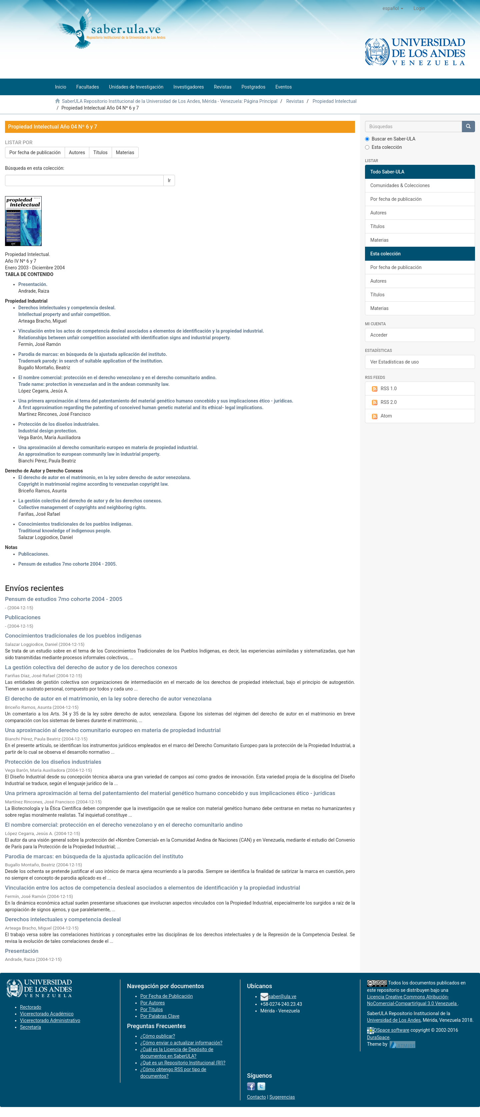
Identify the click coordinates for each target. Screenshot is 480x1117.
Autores (77, 152)
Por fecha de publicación (35, 152)
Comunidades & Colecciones (400, 185)
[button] (393, 8)
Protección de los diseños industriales (53, 761)
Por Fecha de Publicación (166, 996)
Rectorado (30, 1007)
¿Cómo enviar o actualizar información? (181, 1042)
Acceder (378, 335)
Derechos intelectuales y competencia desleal (63, 919)
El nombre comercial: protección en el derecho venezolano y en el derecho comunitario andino (124, 824)
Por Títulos (151, 1009)
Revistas (295, 101)
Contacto (256, 1097)
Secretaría (30, 1027)
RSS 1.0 (383, 389)
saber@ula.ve (282, 996)
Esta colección (383, 147)
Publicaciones (23, 617)
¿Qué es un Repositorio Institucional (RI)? (182, 1062)
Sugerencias (282, 1097)
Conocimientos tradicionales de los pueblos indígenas (73, 635)
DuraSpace (378, 1037)
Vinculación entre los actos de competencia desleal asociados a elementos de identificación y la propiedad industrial (152, 887)
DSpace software (391, 1030)
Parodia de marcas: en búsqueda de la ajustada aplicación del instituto (94, 856)
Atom (381, 416)
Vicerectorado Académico (47, 1013)
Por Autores (152, 1002)
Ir (169, 180)
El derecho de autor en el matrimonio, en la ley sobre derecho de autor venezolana (108, 698)
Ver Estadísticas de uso (394, 362)
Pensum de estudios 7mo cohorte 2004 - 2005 (63, 599)
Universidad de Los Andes (394, 1020)
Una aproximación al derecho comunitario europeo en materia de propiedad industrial (113, 730)
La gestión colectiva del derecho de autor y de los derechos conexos (91, 667)
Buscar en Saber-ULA (390, 138)
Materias (125, 152)
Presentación (21, 951)
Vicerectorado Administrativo (50, 1020)
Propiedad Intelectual (335, 101)
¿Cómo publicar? (157, 1036)
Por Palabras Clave (159, 1016)
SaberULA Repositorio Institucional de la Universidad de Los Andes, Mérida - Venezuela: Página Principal (169, 101)
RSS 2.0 (383, 403)
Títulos (100, 152)
